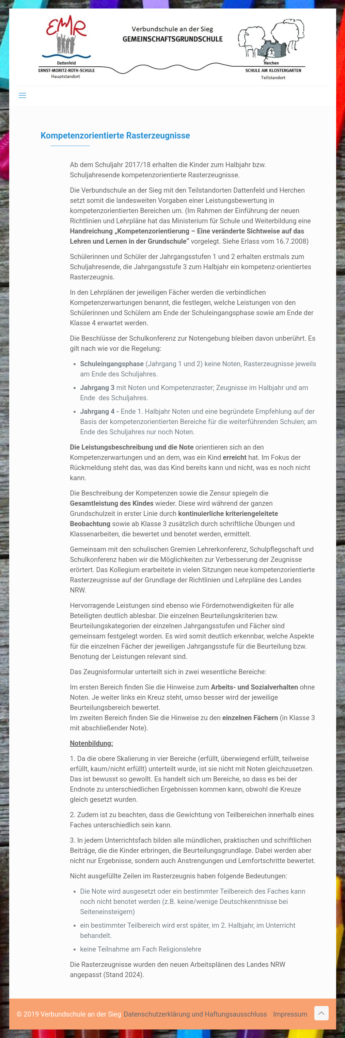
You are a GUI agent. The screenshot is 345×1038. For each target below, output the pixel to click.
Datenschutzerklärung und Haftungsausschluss (195, 1014)
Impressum (290, 1014)
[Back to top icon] (321, 1013)
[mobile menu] (22, 95)
